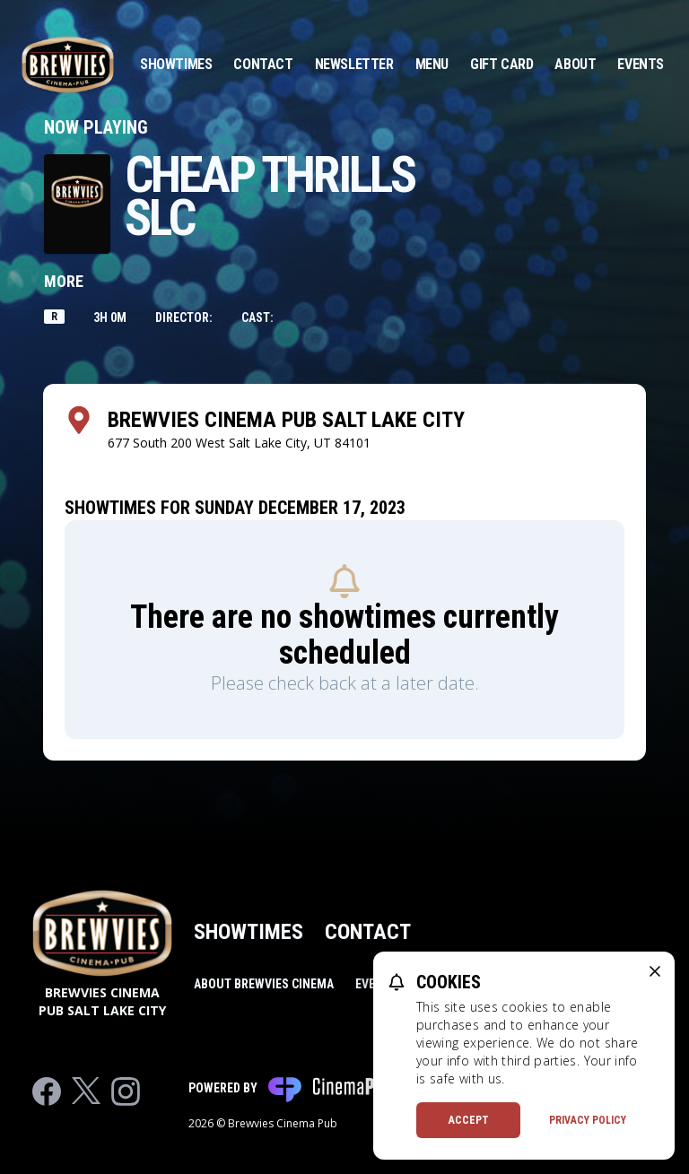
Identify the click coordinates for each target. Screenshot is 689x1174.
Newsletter (354, 64)
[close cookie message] (655, 971)
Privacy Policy (587, 1120)
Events (640, 64)
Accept (469, 1120)
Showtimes (176, 64)
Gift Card (501, 64)
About (575, 64)
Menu (432, 64)
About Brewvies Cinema (264, 984)
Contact (262, 64)
